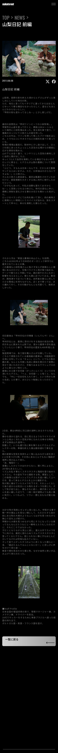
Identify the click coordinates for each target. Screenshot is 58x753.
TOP (5, 17)
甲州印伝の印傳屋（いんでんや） (32, 336)
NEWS (19, 17)
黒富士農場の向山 (26, 258)
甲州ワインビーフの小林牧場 (34, 124)
